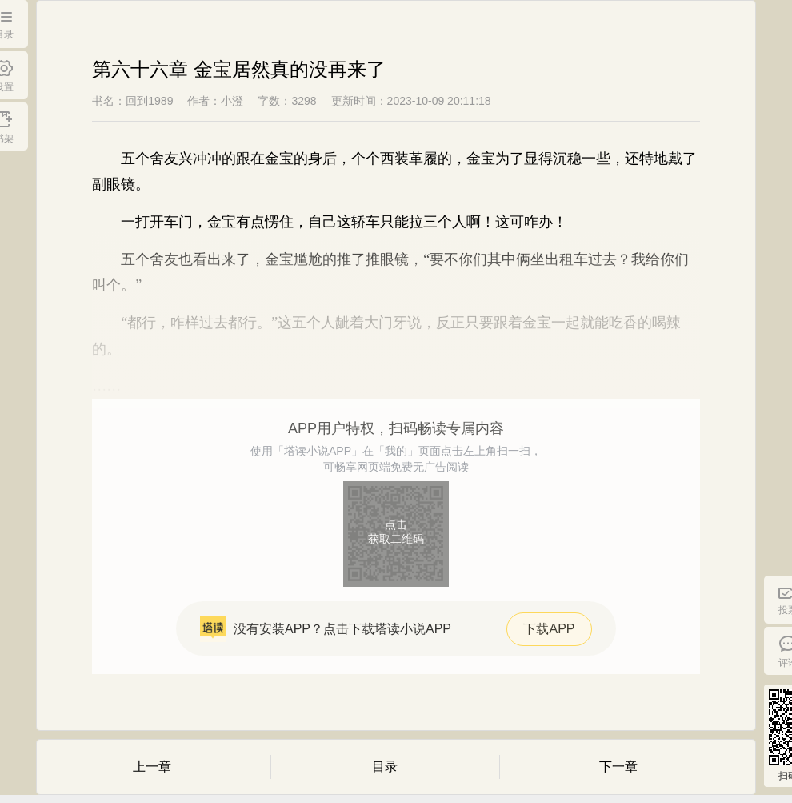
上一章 (152, 766)
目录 (385, 766)
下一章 (618, 766)
